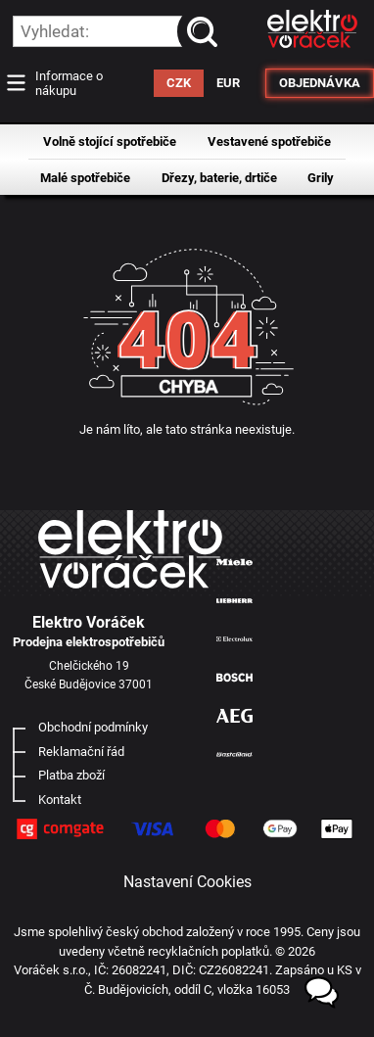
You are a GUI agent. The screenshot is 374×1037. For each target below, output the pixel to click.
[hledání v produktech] (115, 31)
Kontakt (59, 799)
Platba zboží (71, 775)
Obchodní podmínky (93, 727)
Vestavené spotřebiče (269, 141)
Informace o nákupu (69, 83)
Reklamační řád (81, 751)
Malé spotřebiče (85, 177)
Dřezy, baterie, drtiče (219, 177)
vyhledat (206, 31)
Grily (320, 177)
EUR (228, 82)
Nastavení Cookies (187, 881)
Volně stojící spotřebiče (109, 141)
